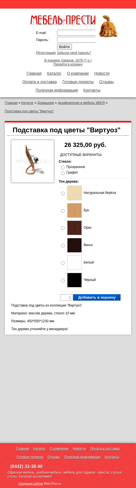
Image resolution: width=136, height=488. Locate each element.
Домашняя (45, 103)
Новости (101, 73)
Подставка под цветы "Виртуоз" (29, 111)
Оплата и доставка (39, 82)
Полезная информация (57, 90)
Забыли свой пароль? (74, 53)
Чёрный (81, 280)
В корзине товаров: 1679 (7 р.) (68, 60)
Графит (72, 172)
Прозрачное (75, 167)
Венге (79, 245)
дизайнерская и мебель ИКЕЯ (81, 103)
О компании (78, 73)
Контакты (91, 90)
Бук (78, 210)
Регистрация (46, 53)
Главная (33, 73)
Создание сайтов (31, 483)
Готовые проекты (78, 82)
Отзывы (106, 82)
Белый (80, 262)
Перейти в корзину (68, 64)
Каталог (54, 73)
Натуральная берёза (91, 193)
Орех (79, 228)
